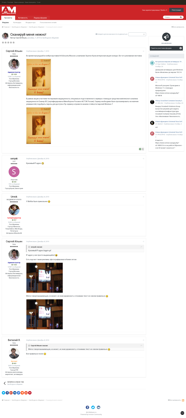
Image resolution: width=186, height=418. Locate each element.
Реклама (10, 2)
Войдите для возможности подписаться (112, 34)
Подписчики (134, 34)
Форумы (5, 22)
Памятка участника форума (161, 48)
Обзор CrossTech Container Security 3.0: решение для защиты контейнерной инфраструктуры (169, 101)
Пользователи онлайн (48, 22)
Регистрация (176, 10)
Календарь (17, 22)
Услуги (4, 2)
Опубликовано (37, 51)
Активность (23, 18)
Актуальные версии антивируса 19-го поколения (169, 62)
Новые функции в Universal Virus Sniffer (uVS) (169, 77)
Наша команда (19, 2)
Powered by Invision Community (91, 414)
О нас (39, 2)
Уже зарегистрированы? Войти (154, 10)
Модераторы (31, 22)
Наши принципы (30, 2)
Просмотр (8, 18)
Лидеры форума (40, 18)
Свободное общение (50, 38)
